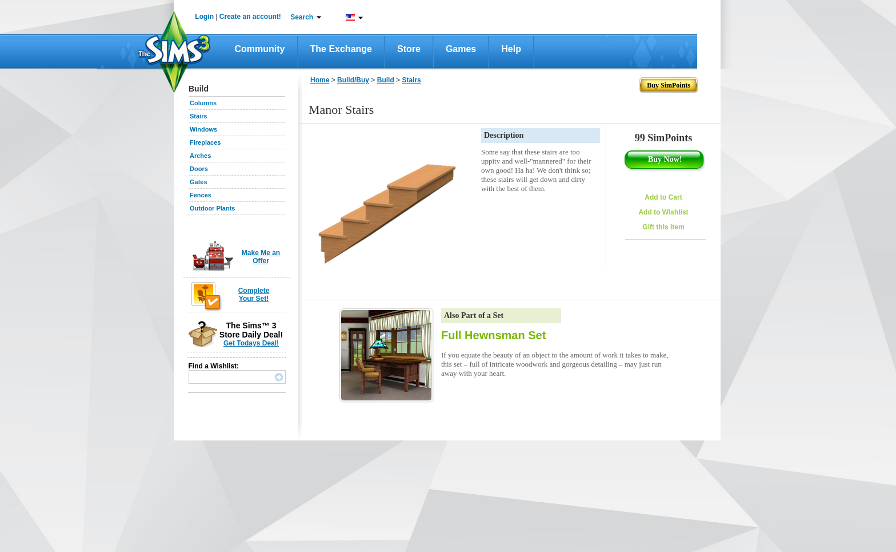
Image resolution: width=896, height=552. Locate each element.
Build (385, 80)
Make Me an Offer (261, 257)
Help (511, 49)
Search (301, 17)
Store (409, 49)
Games (461, 49)
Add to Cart (663, 197)
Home (319, 80)
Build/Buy (353, 80)
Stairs (198, 116)
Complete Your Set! (254, 295)
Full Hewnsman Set (493, 335)
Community (260, 49)
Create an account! (250, 17)
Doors (199, 168)
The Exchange (341, 49)
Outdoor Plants (212, 208)
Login (204, 17)
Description (503, 135)
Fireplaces (205, 142)
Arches (200, 155)
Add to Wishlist (663, 212)
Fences (200, 195)
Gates (198, 181)
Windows (203, 129)
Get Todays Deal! (251, 343)
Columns (203, 103)
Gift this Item (663, 227)
